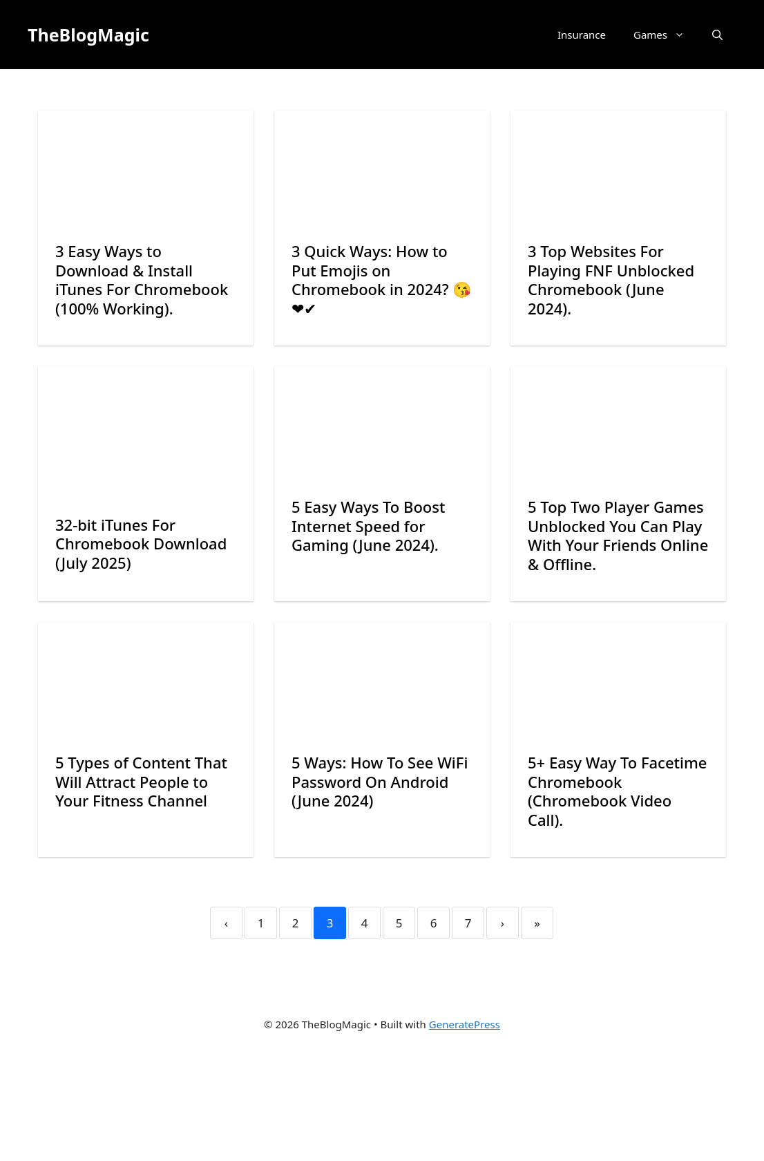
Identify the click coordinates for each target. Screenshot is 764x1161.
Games (665, 34)
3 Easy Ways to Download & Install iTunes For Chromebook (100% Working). (141, 279)
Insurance (581, 34)
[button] (717, 34)
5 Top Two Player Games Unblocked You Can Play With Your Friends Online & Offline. (618, 535)
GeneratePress (464, 1024)
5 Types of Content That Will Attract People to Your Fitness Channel (141, 781)
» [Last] (537, 923)
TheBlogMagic (88, 34)
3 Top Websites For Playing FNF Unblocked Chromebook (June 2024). (611, 279)
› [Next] (502, 923)
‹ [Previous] (226, 923)
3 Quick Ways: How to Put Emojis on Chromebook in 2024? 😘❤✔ (381, 279)
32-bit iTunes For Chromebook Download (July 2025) (141, 543)
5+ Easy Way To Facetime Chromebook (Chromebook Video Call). (617, 791)
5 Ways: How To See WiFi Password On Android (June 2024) (380, 781)
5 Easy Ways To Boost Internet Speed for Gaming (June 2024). (368, 525)
